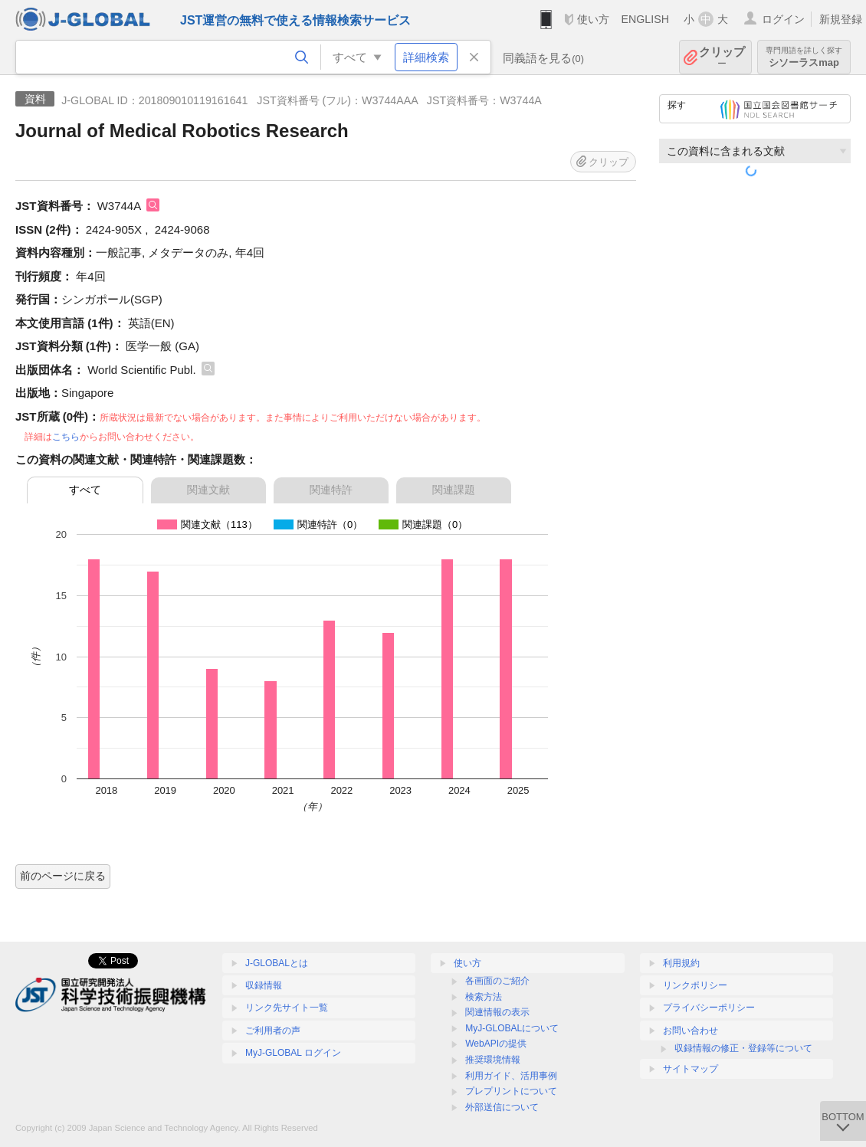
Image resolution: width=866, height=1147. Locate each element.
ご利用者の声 (272, 1030)
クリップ (722, 57)
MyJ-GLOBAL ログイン (293, 1052)
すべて (85, 489)
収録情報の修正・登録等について (743, 1048)
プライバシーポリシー (709, 1007)
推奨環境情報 (492, 1059)
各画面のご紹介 (497, 980)
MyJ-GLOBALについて (512, 1028)
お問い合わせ (690, 1030)
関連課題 (453, 489)
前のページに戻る (63, 876)
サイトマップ (690, 1068)
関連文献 (208, 489)
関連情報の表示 (497, 1012)
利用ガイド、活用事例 (511, 1075)
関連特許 (331, 489)
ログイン (783, 19)
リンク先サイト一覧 (286, 1007)
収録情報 (263, 985)
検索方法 (483, 996)
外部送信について (502, 1107)
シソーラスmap (804, 57)
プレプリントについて (511, 1091)
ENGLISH (645, 19)
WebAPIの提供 (495, 1043)
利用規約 (681, 963)
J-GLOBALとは (276, 963)
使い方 (593, 19)
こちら (66, 436)
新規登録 (840, 19)
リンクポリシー (695, 985)
